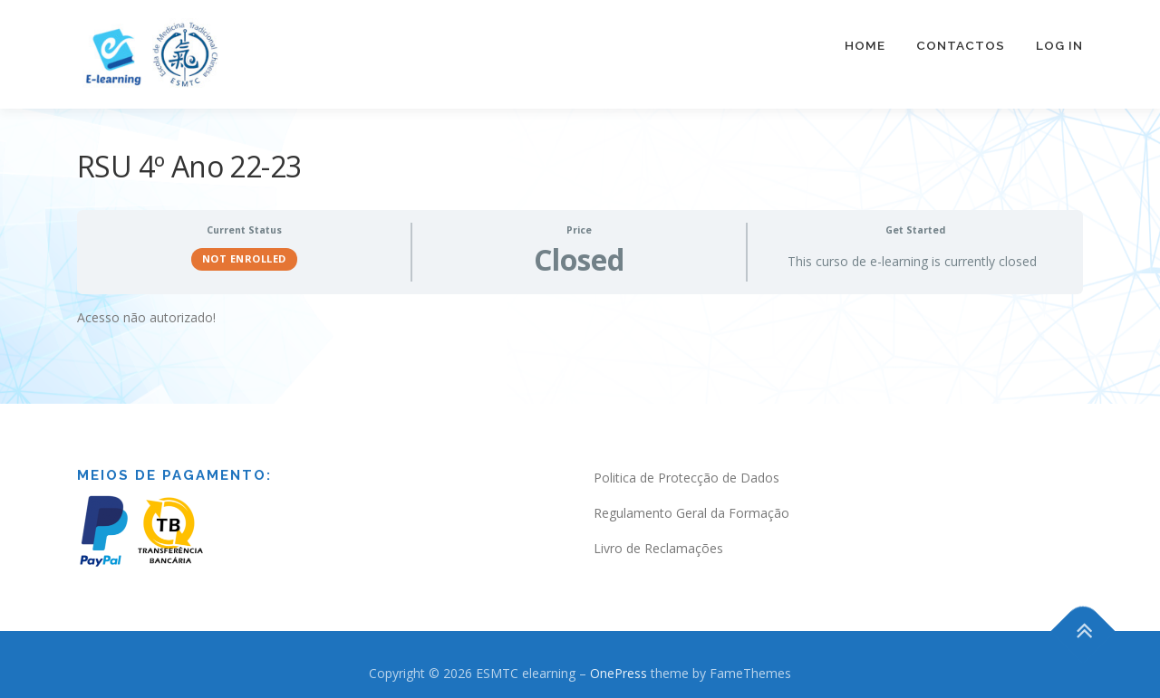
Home (865, 45)
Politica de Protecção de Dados (686, 466)
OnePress (618, 662)
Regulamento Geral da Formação (691, 502)
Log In (1059, 45)
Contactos (960, 45)
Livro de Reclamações (658, 537)
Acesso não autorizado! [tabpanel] (146, 306)
